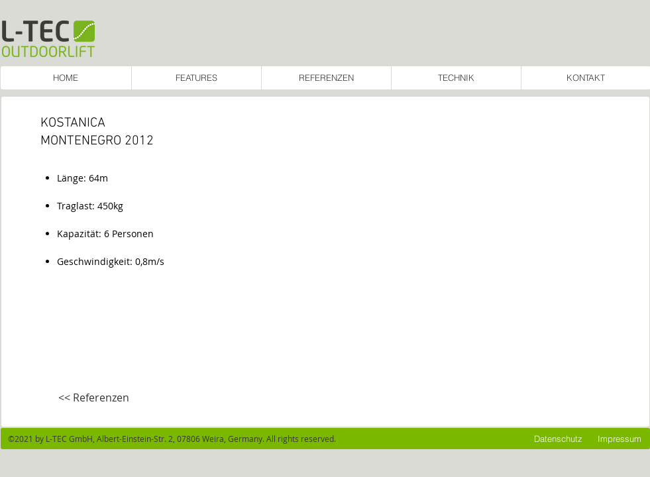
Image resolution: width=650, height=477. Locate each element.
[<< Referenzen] (93, 398)
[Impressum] (619, 438)
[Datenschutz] (558, 438)
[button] (415, 261)
